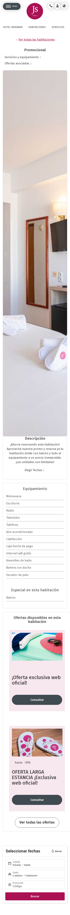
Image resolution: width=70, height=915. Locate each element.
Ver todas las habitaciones (37, 39)
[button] (5, 253)
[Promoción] (37, 886)
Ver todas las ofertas (37, 822)
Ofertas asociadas (17, 63)
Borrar (56, 851)
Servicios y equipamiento (22, 57)
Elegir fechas (33, 470)
